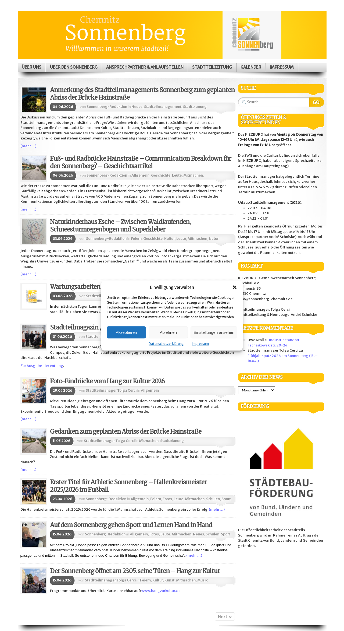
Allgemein (140, 175)
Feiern (136, 238)
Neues (136, 106)
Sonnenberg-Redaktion (107, 106)
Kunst (169, 580)
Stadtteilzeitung (212, 67)
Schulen (213, 499)
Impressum (200, 344)
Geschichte (160, 175)
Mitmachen (193, 175)
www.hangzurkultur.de (161, 590)
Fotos (167, 499)
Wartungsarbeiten (75, 286)
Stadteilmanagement (162, 106)
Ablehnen (168, 332)
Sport (226, 499)
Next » (225, 616)
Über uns (31, 67)
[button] (234, 287)
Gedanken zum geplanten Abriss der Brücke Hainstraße (125, 431)
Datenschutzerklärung (166, 344)
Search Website (316, 102)
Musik (202, 580)
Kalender (251, 67)
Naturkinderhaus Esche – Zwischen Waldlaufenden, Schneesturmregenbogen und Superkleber (120, 225)
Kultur (169, 238)
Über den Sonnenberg (74, 67)
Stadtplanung (195, 106)
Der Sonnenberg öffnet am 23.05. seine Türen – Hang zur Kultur (135, 571)
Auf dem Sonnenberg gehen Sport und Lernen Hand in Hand (131, 525)
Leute (177, 175)
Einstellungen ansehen (214, 332)
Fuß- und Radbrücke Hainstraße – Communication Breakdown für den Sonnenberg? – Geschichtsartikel (140, 162)
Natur (213, 238)
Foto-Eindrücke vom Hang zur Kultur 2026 (107, 381)
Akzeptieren (126, 332)
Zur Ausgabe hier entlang (41, 365)
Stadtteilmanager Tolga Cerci (111, 390)
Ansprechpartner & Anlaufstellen (145, 67)
